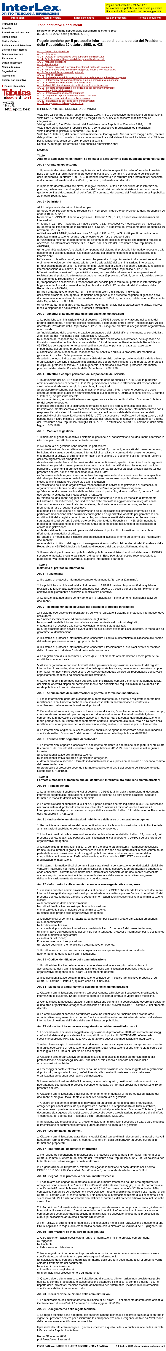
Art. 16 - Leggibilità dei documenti (54, 90)
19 (44, 1231)
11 (44, 819)
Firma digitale (10, 36)
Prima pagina (9, 23)
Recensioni (8, 75)
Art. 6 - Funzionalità (47, 64)
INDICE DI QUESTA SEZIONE (72, 1346)
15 (44, 1026)
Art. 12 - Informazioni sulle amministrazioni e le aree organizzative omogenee (77, 80)
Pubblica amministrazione (16, 45)
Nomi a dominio (11, 67)
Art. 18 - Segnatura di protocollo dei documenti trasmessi (67, 95)
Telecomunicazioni (12, 54)
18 (44, 1176)
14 (44, 986)
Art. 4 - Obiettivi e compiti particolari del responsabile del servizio (71, 59)
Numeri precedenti (116, 17)
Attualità (6, 28)
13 (44, 959)
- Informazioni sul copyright (149, 1346)
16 (44, 1130)
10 (44, 785)
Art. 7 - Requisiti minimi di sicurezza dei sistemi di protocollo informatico (74, 67)
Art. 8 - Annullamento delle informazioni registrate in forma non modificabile (76, 69)
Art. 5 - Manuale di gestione (51, 62)
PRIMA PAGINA (99, 1346)
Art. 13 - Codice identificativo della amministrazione (64, 82)
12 (44, 884)
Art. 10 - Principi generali (50, 74)
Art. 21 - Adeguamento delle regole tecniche (60, 103)
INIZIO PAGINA (45, 1346)
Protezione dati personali (16, 32)
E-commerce (9, 58)
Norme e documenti (150, 17)
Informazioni (18, 17)
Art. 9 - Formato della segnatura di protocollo (60, 72)
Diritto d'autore (10, 41)
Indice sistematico (83, 17)
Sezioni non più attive (14, 80)
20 (44, 1294)
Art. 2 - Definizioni (46, 54)
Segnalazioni (9, 71)
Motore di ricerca (51, 17)
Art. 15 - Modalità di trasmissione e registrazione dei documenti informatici (76, 87)
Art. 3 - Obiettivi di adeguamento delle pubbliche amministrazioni (71, 56)
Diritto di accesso (12, 62)
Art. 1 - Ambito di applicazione (53, 51)
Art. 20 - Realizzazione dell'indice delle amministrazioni (66, 100)
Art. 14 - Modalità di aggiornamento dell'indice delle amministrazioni (72, 85)
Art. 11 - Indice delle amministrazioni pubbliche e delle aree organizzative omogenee (81, 77)
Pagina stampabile (14, 86)
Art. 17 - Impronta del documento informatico (60, 93)
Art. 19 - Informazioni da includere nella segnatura (63, 98)
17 (44, 1148)
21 (44, 1309)
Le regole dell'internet (14, 49)
